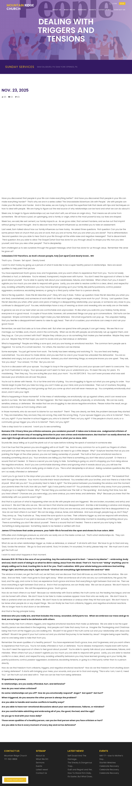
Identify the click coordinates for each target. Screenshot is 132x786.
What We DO (42, 759)
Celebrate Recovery (109, 766)
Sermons (40, 762)
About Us (40, 755)
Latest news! (42, 769)
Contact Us (41, 773)
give (122, 4)
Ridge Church (20, 7)
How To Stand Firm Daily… (80, 773)
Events (39, 766)
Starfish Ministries (107, 762)
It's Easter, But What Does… (80, 776)
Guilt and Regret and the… (80, 769)
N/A (11, 97)
